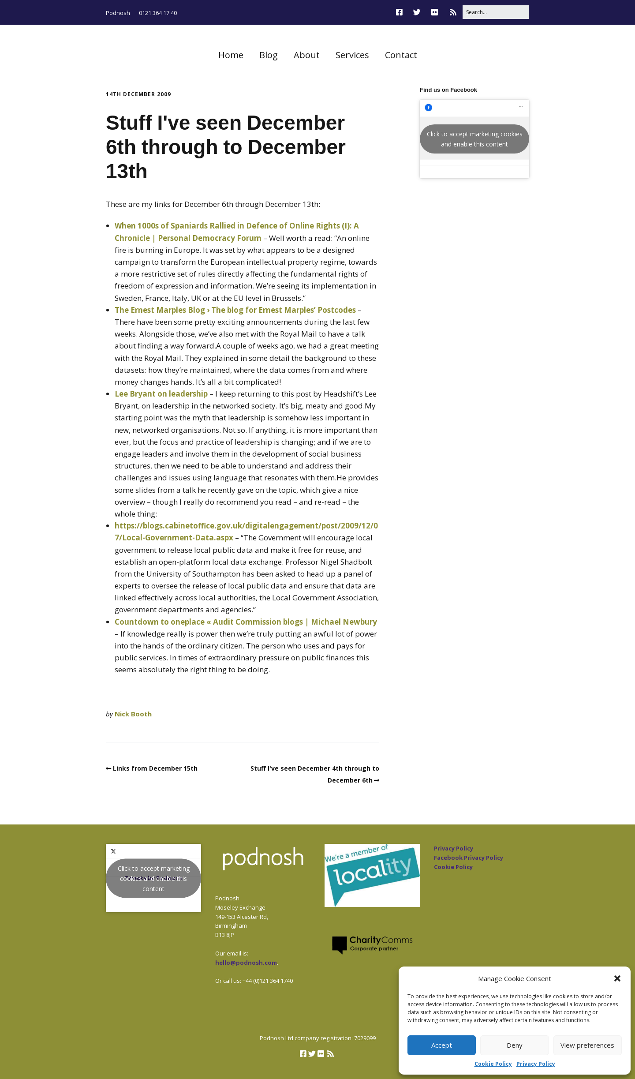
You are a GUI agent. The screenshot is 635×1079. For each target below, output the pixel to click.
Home (230, 55)
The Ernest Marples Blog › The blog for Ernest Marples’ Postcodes (235, 310)
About (307, 55)
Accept (441, 1045)
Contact (401, 55)
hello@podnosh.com (246, 963)
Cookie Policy (493, 1064)
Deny (515, 1045)
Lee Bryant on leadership (161, 394)
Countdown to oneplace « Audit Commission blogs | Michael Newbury (246, 622)
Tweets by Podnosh (153, 878)
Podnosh (118, 13)
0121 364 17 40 (158, 13)
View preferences (587, 1045)
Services (352, 55)
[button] (617, 978)
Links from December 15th (155, 768)
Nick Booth (133, 713)
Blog (268, 55)
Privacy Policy (535, 1064)
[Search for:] (495, 12)
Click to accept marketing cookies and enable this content (475, 139)
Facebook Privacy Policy (468, 858)
